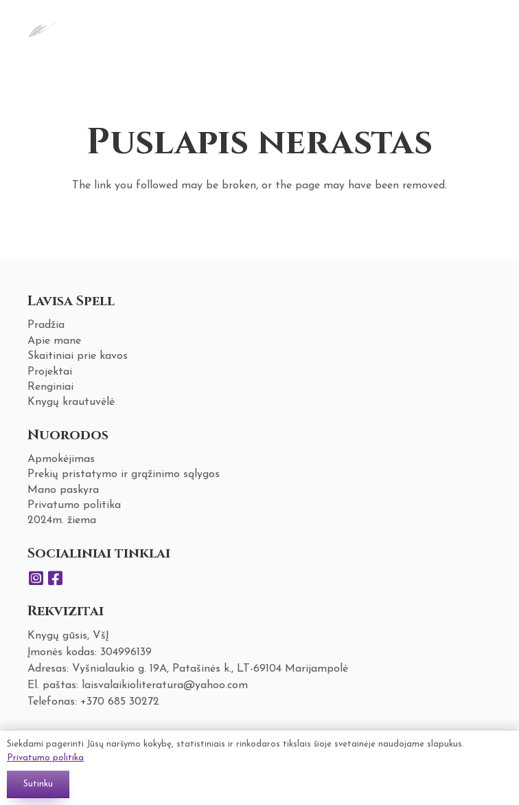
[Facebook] (55, 578)
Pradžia (46, 325)
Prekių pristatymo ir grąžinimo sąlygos (123, 474)
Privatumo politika (74, 505)
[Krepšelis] (475, 27)
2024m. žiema (61, 520)
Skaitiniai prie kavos (77, 356)
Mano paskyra (63, 490)
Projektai (49, 371)
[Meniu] (441, 27)
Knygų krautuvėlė (71, 402)
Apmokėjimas (61, 459)
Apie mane (54, 340)
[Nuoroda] (42, 27)
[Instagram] (35, 578)
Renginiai (50, 387)
